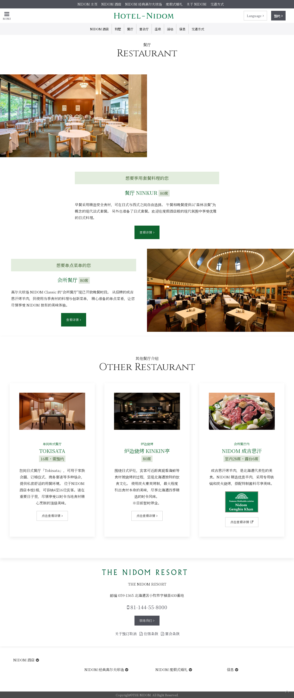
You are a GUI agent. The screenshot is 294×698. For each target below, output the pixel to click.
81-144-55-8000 (147, 607)
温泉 (158, 29)
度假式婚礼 (174, 4)
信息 (182, 29)
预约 (277, 15)
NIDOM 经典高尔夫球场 (143, 4)
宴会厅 (144, 29)
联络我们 (146, 620)
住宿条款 (149, 633)
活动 (170, 29)
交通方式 (217, 4)
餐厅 (130, 29)
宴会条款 (170, 633)
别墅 (118, 29)
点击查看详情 (51, 515)
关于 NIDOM (196, 4)
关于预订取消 (126, 633)
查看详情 (146, 232)
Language (254, 15)
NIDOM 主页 (87, 4)
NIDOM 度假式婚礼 (171, 669)
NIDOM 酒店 (111, 4)
